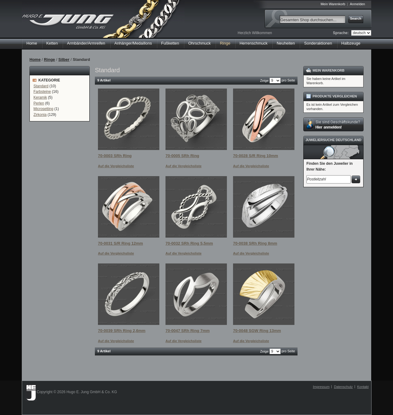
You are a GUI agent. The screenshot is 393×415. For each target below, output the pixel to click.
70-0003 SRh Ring (115, 155)
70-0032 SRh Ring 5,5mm (189, 243)
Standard (41, 86)
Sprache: (340, 33)
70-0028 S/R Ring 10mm (255, 155)
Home (31, 43)
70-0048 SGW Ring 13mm (257, 330)
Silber (63, 59)
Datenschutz (343, 387)
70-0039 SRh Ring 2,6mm (122, 330)
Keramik (40, 97)
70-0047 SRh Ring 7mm (187, 330)
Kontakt (362, 387)
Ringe (49, 59)
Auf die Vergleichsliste (116, 166)
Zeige (264, 80)
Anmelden (357, 4)
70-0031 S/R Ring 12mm (120, 243)
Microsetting (43, 109)
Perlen (38, 103)
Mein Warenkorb (333, 4)
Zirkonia (40, 115)
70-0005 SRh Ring (182, 155)
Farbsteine (42, 91)
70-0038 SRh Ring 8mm (255, 243)
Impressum (321, 387)
